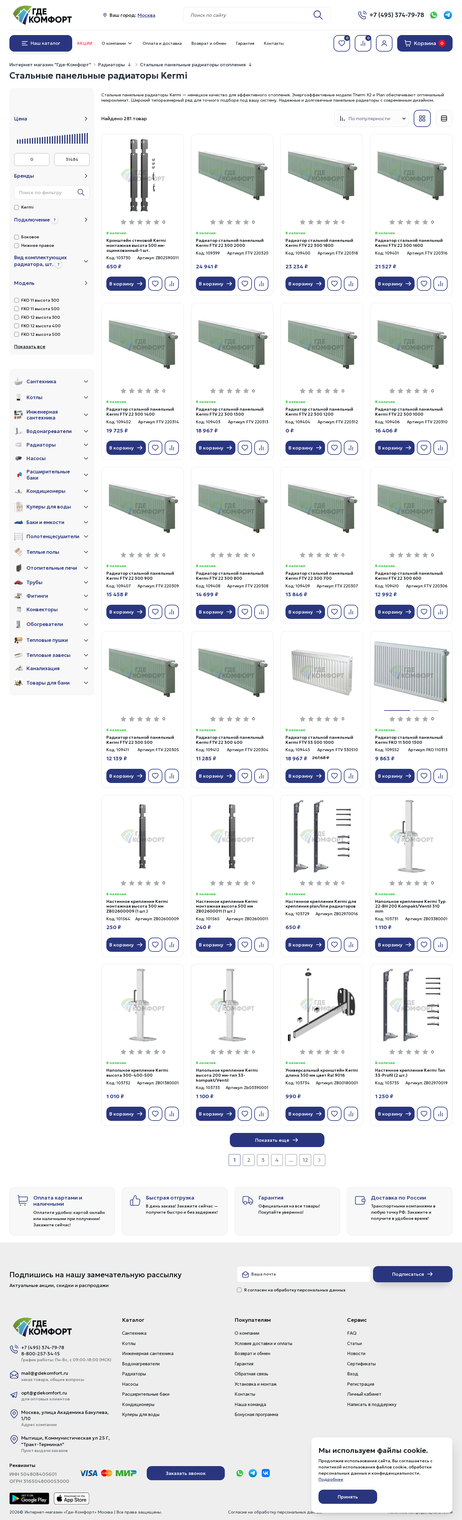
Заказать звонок (186, 1473)
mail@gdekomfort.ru (44, 1373)
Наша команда (250, 1404)
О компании (117, 43)
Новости (356, 1353)
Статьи (354, 1343)
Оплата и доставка (162, 43)
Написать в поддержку (372, 1404)
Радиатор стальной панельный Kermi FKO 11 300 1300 (409, 740)
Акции (84, 43)
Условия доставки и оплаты (263, 1343)
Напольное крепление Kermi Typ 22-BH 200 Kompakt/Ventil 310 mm (410, 906)
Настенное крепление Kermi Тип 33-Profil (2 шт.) (410, 1073)
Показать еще (277, 1140)
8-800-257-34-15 (40, 1354)
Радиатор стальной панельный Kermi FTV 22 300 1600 (409, 243)
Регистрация (360, 1384)
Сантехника (134, 1333)
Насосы (130, 1384)
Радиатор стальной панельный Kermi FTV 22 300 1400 (140, 412)
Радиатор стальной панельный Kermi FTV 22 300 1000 (409, 412)
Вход (352, 1374)
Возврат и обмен (208, 43)
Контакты (274, 43)
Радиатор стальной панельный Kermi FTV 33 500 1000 (319, 740)
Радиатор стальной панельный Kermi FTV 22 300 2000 (230, 243)
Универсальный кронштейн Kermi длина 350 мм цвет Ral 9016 (322, 1073)
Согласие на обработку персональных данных (275, 1512)
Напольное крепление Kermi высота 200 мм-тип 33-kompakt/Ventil (227, 1075)
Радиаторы (111, 64)
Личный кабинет (364, 1394)
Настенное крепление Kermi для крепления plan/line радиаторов (321, 904)
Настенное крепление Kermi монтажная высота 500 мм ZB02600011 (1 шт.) (227, 906)
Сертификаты (361, 1364)
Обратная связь (251, 1374)
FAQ (352, 1333)
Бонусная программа (256, 1414)
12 (305, 1159)
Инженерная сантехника (148, 1353)
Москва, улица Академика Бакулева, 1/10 (65, 1415)
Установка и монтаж (256, 1384)
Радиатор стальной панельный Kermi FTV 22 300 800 (230, 576)
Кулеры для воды (140, 1414)
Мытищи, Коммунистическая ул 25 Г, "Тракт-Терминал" (65, 1441)
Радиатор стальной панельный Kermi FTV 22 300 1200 (319, 412)
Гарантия (245, 43)
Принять (348, 1497)
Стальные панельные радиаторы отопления (193, 64)
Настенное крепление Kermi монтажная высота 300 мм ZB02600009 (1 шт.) (137, 906)
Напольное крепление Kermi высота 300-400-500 (137, 1073)
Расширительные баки (145, 1394)
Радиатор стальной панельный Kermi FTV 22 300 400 (230, 740)
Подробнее (331, 1479)
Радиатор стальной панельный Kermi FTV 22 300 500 (140, 740)
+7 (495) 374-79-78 (42, 1347)
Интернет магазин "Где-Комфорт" (50, 64)
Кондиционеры (138, 1404)
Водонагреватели (141, 1364)
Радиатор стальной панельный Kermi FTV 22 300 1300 (230, 412)
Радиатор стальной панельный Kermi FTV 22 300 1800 (319, 243)
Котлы (129, 1343)
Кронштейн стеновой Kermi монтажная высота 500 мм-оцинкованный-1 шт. (136, 245)
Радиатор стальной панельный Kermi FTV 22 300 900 (140, 576)
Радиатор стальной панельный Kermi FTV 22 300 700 (319, 576)
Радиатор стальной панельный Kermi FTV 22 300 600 (409, 576)
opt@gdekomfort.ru (44, 1393)
